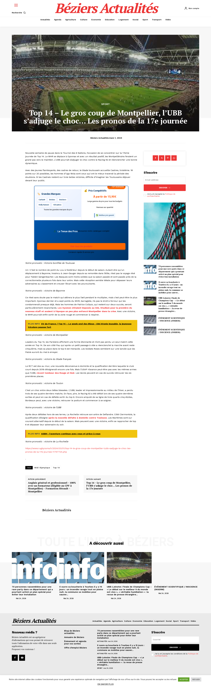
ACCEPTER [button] (184, 679)
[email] (165, 180)
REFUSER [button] (196, 679)
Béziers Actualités (99, 138)
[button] (19, 12)
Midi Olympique (42, 468)
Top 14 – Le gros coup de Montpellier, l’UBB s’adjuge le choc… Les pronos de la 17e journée (109, 485)
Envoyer (164, 187)
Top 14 (56, 468)
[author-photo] (13, 598)
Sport (105, 104)
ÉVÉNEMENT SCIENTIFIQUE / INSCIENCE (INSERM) (172, 319)
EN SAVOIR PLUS (106, 684)
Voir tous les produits (81, 246)
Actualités (102, 641)
